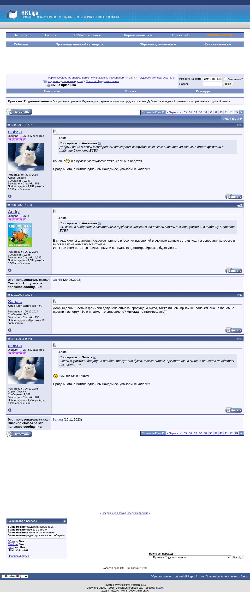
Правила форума (18, 556)
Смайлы (13, 544)
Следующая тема (137, 513)
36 (200, 112)
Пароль (184, 83)
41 (226, 112)
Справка (130, 91)
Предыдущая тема (113, 513)
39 (215, 112)
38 (210, 112)
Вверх (245, 576)
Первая (172, 112)
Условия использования (222, 576)
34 (190, 112)
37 (205, 112)
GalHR (57, 279)
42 (231, 112)
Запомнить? (233, 79)
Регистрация (52, 91)
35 (195, 112)
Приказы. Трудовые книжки (102, 81)
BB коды (13, 541)
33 (185, 112)
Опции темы (231, 118)
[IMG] (11, 547)
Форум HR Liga (183, 576)
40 (221, 112)
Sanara (15, 301)
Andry (14, 211)
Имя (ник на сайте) (190, 78)
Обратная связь (161, 576)
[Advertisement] (125, 58)
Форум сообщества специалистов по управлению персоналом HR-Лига (91, 77)
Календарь (203, 91)
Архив (200, 576)
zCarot (159, 587)
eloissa (15, 131)
